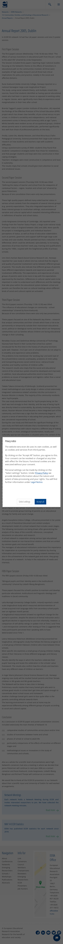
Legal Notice (36, 482)
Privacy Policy (41, 473)
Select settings (24, 501)
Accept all (40, 501)
